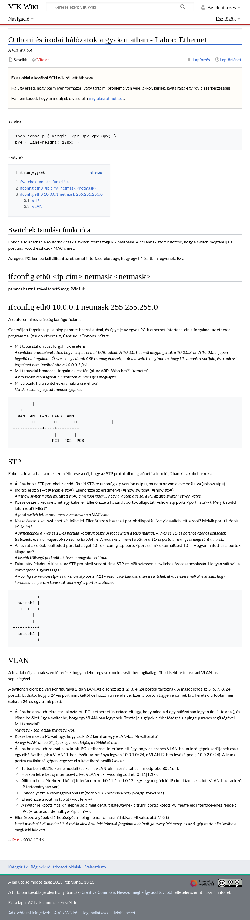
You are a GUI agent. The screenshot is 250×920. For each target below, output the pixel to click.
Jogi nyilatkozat (96, 912)
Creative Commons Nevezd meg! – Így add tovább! (127, 892)
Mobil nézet (124, 912)
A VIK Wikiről (66, 912)
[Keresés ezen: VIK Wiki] (120, 6)
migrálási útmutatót (106, 98)
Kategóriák (18, 866)
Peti (15, 839)
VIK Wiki (23, 6)
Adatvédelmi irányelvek (29, 912)
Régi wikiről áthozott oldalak (56, 866)
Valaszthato (95, 866)
